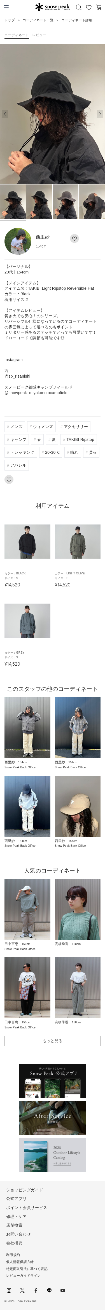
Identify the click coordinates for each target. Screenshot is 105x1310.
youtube (62, 1290)
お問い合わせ (18, 1234)
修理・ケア (16, 1216)
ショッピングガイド (24, 1190)
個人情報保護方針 (20, 1262)
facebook (35, 1290)
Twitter (22, 1290)
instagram (8, 1290)
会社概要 (14, 1243)
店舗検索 (14, 1225)
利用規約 (13, 1255)
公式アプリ (16, 1198)
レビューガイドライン (23, 1276)
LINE (49, 1290)
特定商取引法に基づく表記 (27, 1269)
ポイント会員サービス (26, 1207)
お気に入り (88, 7)
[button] (100, 114)
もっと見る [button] (53, 1040)
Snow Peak (52, 6)
